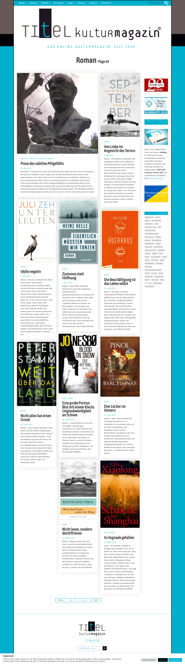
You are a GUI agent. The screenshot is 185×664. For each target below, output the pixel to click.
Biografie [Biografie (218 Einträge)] (149, 224)
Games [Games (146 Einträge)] (158, 243)
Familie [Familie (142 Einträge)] (147, 240)
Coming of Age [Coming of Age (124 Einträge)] (150, 227)
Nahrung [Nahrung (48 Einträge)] (148, 266)
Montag (21, 3)
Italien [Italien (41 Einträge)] (147, 253)
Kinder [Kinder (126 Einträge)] (154, 253)
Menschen (24, 158)
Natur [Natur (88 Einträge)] (147, 273)
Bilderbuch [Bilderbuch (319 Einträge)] (156, 220)
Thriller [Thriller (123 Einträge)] (154, 280)
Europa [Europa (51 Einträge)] (158, 237)
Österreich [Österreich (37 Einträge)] (149, 286)
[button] (105, 648)
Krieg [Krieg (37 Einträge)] (147, 257)
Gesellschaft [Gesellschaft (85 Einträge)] (150, 250)
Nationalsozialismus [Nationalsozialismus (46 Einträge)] (153, 270)
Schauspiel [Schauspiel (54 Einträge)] (158, 276)
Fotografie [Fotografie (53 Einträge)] (156, 240)
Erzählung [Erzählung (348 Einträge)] (149, 237)
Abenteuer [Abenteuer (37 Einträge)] (149, 217)
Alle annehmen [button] (175, 660)
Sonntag (92, 3)
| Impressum (105, 3)
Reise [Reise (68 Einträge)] (161, 273)
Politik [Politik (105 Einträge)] (154, 273)
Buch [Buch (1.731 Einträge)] (156, 224)
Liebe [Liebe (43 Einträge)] (147, 260)
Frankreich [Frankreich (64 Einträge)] (149, 243)
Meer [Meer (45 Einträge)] (162, 260)
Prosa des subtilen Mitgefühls (42, 163)
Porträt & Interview (38, 158)
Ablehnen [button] (162, 660)
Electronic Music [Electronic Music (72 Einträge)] (152, 233)
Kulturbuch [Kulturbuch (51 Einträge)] (155, 257)
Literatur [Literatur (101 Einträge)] (154, 260)
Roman (50, 158)
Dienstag (32, 3)
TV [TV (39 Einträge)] (146, 283)
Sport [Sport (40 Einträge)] (147, 280)
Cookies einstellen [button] (148, 660)
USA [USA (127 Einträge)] (150, 283)
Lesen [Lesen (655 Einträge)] (164, 257)
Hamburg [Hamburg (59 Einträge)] (161, 250)
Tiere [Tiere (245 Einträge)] (162, 280)
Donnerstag (57, 3)
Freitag (69, 3)
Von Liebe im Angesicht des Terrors (119, 148)
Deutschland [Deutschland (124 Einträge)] (150, 230)
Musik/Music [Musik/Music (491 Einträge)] (149, 263)
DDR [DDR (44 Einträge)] (159, 227)
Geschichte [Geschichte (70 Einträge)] (158, 247)
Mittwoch (44, 3)
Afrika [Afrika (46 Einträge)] (157, 217)
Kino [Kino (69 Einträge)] (161, 253)
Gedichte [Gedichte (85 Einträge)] (148, 247)
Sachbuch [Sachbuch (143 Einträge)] (149, 276)
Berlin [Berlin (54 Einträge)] (147, 220)
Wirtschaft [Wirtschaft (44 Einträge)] (157, 283)
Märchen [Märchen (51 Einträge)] (159, 263)
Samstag (81, 3)
